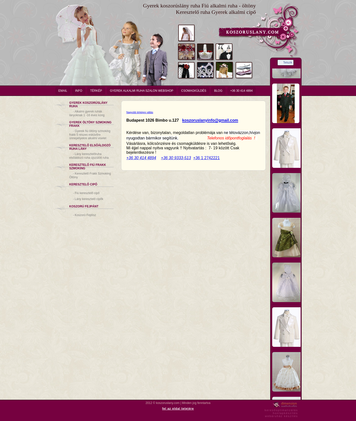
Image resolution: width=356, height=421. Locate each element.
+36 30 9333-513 (176, 158)
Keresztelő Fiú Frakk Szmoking (87, 166)
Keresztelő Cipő (83, 184)
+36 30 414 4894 (241, 90)
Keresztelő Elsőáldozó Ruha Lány (90, 147)
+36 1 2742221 (206, 158)
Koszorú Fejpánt (83, 206)
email (62, 90)
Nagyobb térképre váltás (139, 112)
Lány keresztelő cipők (88, 199)
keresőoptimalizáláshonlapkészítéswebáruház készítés (281, 412)
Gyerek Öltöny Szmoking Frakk (90, 124)
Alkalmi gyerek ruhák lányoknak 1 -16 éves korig (87, 113)
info (78, 90)
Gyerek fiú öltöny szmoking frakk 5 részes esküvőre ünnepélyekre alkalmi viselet (89, 134)
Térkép (96, 90)
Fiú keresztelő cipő (86, 193)
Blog (218, 90)
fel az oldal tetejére (178, 408)
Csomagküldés (193, 90)
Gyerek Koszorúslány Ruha (88, 104)
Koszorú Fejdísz (84, 215)
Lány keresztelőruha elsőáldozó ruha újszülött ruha (89, 155)
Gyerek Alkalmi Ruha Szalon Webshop (141, 90)
